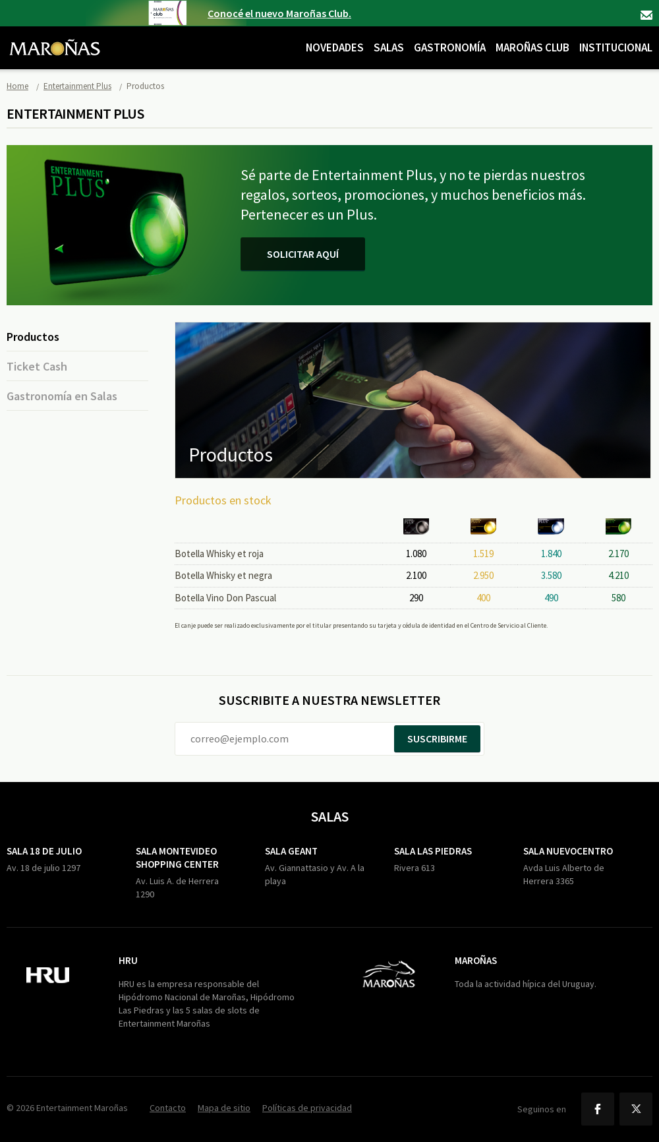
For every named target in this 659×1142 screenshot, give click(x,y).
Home (17, 86)
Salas (389, 47)
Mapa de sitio (224, 1108)
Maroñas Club (532, 47)
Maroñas (476, 960)
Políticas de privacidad (307, 1108)
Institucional (615, 47)
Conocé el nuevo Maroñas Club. (279, 13)
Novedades (335, 47)
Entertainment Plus (77, 86)
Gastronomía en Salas (62, 396)
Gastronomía (450, 47)
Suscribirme (437, 738)
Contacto (646, 15)
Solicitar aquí (303, 253)
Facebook (597, 1109)
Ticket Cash (37, 366)
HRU (128, 960)
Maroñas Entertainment (55, 37)
